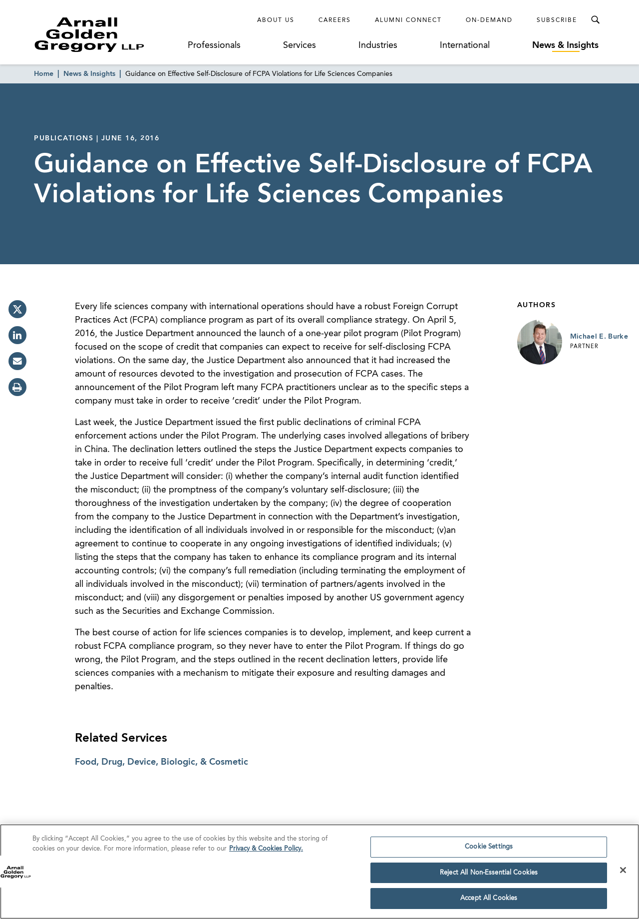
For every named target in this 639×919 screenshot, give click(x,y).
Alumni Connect (408, 20)
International (465, 45)
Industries (377, 45)
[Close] (623, 873)
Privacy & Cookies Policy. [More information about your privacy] (266, 852)
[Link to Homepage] (108, 34)
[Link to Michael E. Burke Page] (539, 342)
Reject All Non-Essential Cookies (489, 876)
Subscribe (557, 20)
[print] (17, 387)
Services (299, 45)
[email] (17, 361)
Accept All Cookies (488, 902)
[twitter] (17, 309)
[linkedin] (17, 335)
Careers (335, 20)
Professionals (214, 45)
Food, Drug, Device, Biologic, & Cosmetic (161, 762)
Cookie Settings (489, 850)
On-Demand (489, 20)
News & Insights (565, 45)
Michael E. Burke (599, 336)
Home (43, 73)
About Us (276, 20)
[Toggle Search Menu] (595, 20)
